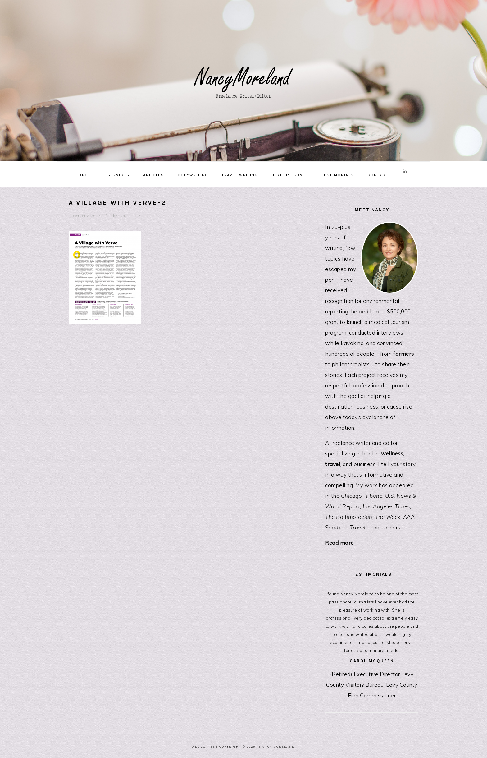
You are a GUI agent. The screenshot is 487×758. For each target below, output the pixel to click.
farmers (403, 353)
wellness (392, 453)
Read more (339, 542)
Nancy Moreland (243, 78)
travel (332, 464)
